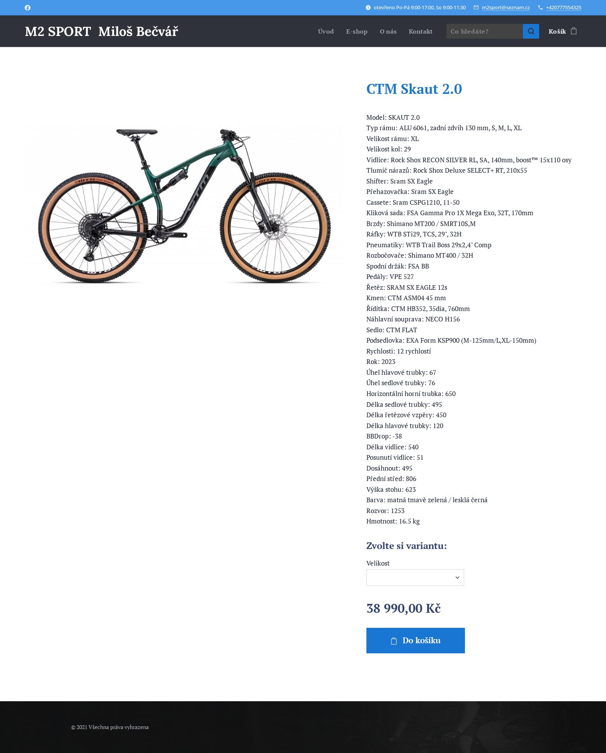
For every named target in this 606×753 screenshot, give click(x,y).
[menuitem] (323, 31)
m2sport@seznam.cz (506, 7)
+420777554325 (563, 7)
